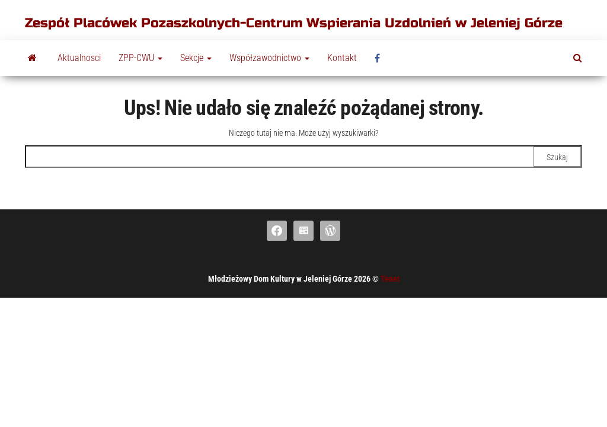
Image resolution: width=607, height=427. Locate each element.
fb (380, 58)
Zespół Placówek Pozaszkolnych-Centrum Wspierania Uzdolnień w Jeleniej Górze (294, 23)
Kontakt (342, 57)
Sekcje (196, 57)
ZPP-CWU (140, 57)
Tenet (390, 278)
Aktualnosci (79, 57)
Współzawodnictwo (269, 57)
